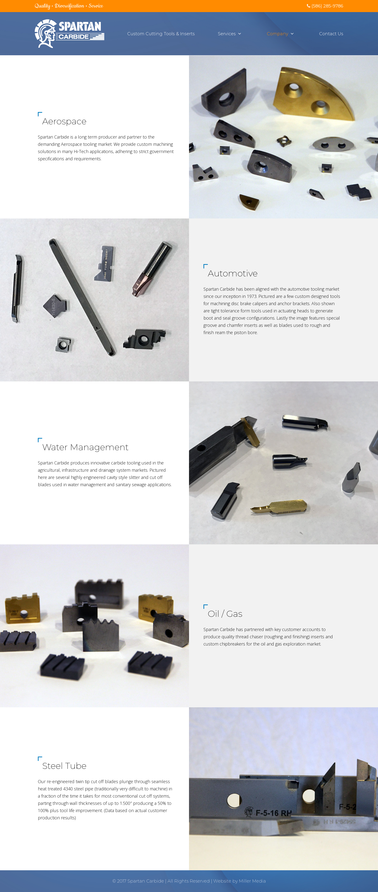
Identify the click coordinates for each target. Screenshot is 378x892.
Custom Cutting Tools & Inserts (161, 33)
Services (227, 33)
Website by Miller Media (239, 881)
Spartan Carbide (146, 881)
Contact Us (331, 33)
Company (277, 33)
